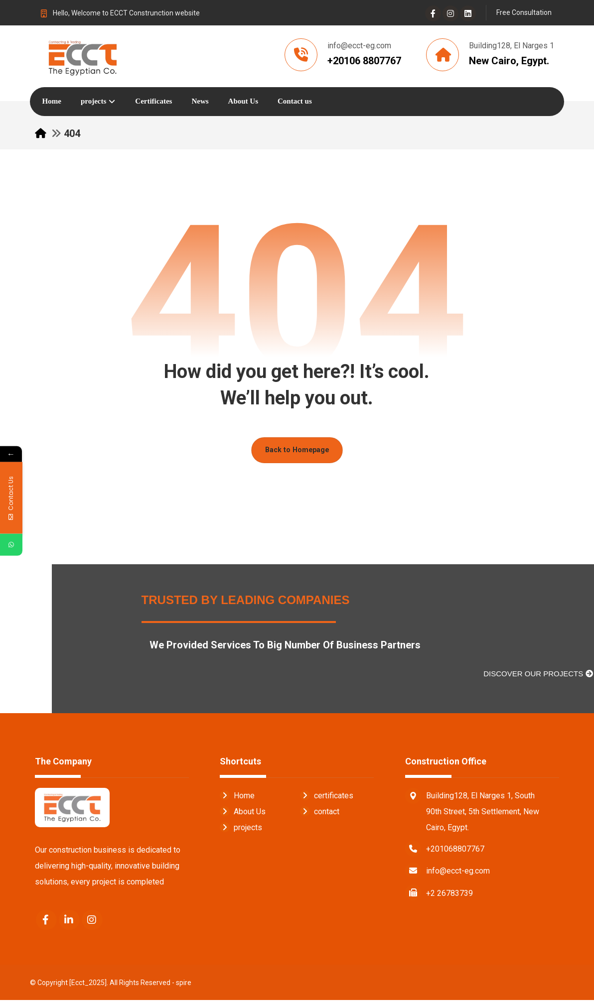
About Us (243, 813)
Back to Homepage (297, 451)
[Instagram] (450, 13)
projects (241, 829)
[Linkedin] (468, 13)
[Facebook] (433, 13)
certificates (326, 797)
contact (319, 813)
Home (237, 797)
